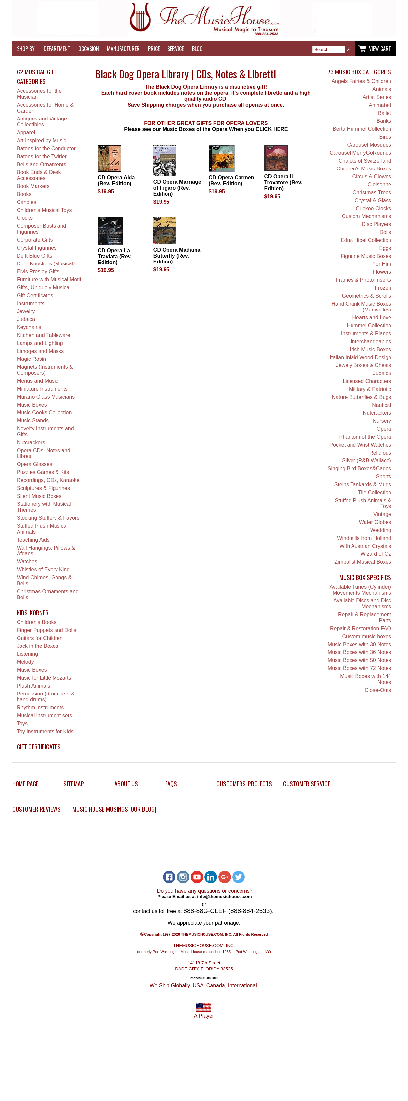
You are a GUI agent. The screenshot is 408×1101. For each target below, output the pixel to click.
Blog (197, 49)
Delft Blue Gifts (34, 256)
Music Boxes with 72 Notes (359, 668)
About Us (126, 783)
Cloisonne (379, 184)
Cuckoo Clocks (373, 208)
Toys (22, 723)
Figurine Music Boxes (366, 256)
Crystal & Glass (373, 200)
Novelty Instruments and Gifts (45, 431)
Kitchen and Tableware (43, 335)
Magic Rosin (31, 359)
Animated (380, 105)
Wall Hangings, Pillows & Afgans (46, 550)
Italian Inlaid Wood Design (360, 357)
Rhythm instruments (40, 707)
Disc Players (376, 224)
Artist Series (377, 97)
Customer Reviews (36, 809)
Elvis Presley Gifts (38, 271)
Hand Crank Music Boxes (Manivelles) (361, 306)
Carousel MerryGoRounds (360, 153)
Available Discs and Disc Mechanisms (362, 603)
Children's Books (36, 622)
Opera (383, 429)
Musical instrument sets (44, 715)
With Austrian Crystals (365, 546)
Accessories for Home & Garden (45, 108)
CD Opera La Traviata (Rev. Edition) (115, 256)
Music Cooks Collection (44, 412)
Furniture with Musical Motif (49, 279)
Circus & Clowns (371, 176)
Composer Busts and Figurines (41, 229)
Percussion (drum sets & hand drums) (45, 696)
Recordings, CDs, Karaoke (48, 480)
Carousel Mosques (369, 145)
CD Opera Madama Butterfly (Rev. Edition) (176, 255)
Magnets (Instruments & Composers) (45, 370)
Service (175, 49)
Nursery (382, 421)
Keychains (29, 327)
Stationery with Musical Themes (44, 507)
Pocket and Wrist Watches (360, 445)
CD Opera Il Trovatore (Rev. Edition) (283, 182)
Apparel (26, 132)
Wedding (380, 530)
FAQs (171, 783)
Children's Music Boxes (363, 168)
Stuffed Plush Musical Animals (42, 529)
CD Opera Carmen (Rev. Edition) (231, 180)
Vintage (382, 514)
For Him (381, 264)
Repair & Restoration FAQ (360, 628)
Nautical (381, 405)
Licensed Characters (367, 381)
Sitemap (73, 783)
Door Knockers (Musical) (46, 263)
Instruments (31, 303)
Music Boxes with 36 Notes (359, 652)
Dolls (385, 232)
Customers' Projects (244, 783)
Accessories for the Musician (39, 94)
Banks (383, 121)
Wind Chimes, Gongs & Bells (44, 580)
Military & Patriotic (370, 389)
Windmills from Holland (364, 538)
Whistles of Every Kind (43, 569)
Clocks (25, 218)
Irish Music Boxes (370, 349)
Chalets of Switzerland (365, 161)
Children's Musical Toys (44, 210)
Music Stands (33, 420)
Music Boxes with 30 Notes (359, 644)
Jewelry (26, 311)
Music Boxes (32, 404)
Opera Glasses (34, 464)
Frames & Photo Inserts (363, 280)
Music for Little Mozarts (44, 678)
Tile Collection (374, 492)
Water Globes (375, 522)
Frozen (383, 288)
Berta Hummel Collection (362, 129)
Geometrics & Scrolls (366, 296)
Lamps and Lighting (40, 343)
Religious (380, 452)
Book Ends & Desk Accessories (39, 175)
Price (154, 49)
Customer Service (306, 783)
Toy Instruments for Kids (45, 731)
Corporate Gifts (35, 240)
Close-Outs (378, 690)
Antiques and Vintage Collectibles (42, 121)
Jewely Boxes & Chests (363, 365)
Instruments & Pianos (366, 333)
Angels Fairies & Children (361, 81)
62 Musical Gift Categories (37, 76)
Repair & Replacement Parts (364, 617)
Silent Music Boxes (39, 496)
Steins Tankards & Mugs (362, 484)
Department (57, 49)
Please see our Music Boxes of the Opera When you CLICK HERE (206, 129)
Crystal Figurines (36, 248)
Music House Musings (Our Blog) (114, 809)
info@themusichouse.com (224, 896)
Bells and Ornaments (41, 164)
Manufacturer (123, 49)
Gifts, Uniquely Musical (44, 287)
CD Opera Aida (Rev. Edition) (116, 180)
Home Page (25, 783)
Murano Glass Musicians (46, 397)
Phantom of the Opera (365, 437)
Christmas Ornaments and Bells (48, 594)
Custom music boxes (366, 636)
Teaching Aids (33, 540)
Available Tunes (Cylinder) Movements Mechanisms (360, 590)
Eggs (385, 248)
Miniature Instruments (42, 389)
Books (24, 194)
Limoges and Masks (40, 351)
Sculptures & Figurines (43, 488)
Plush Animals (33, 686)
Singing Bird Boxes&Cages (359, 468)
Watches (27, 561)
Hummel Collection (369, 325)
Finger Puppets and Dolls (46, 630)
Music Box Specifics (365, 577)
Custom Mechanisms (366, 216)
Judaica (26, 319)
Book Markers (33, 186)
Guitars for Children (40, 638)
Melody (25, 662)
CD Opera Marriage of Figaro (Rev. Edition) (177, 188)
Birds (385, 137)
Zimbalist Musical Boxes (362, 562)
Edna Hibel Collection (366, 240)
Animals (381, 89)
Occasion (88, 49)
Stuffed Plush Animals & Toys (363, 503)
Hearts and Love (371, 317)
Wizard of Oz (375, 554)
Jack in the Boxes (37, 646)
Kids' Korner (33, 612)
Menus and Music (37, 381)
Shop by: (26, 49)
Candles (26, 202)
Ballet (384, 113)
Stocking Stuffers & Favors (48, 518)
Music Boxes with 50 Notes (359, 660)
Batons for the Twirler (42, 156)
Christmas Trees (371, 192)
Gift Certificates (35, 295)
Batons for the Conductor (46, 148)
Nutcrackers (31, 442)
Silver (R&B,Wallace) (366, 460)
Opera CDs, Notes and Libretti (43, 453)
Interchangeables (371, 341)
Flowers (382, 272)
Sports (383, 476)
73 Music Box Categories (359, 71)
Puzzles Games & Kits (43, 472)
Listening (27, 654)
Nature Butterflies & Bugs (361, 397)
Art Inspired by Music (41, 140)
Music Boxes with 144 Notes (365, 679)
